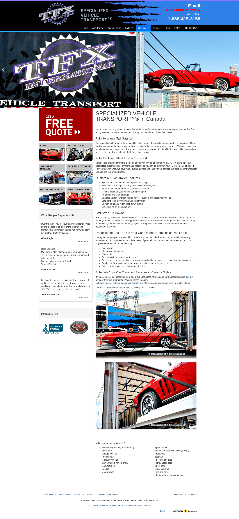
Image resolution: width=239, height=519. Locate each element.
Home (85, 28)
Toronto (135, 283)
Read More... (84, 241)
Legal (162, 511)
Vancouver (126, 283)
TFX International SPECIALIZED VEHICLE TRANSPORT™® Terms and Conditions (119, 505)
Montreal (148, 283)
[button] (102, 28)
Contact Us (190, 28)
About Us (96, 28)
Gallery (128, 28)
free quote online (114, 287)
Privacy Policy (112, 494)
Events (156, 28)
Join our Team (114, 28)
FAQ (83, 494)
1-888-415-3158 (184, 18)
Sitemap (101, 494)
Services (142, 28)
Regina (108, 283)
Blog (168, 28)
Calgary (116, 283)
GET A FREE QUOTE (183, 10)
